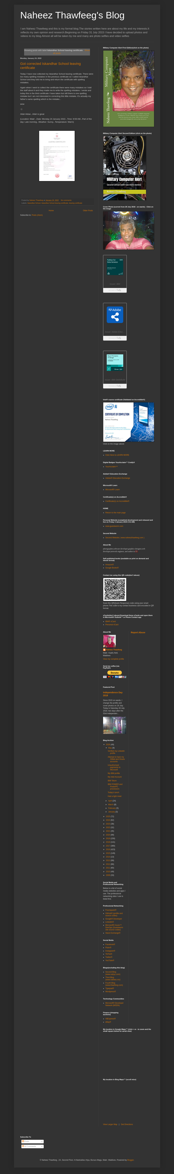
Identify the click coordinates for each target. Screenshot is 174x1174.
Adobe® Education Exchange (117, 478)
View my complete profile (113, 659)
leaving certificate (75, 203)
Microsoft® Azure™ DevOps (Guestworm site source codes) (114, 927)
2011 (108, 868)
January (111, 812)
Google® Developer (113, 919)
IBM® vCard (110, 621)
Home (51, 210)
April (110, 801)
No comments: (66, 200)
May (110, 748)
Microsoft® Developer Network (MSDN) (114, 1004)
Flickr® (108, 947)
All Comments (29, 1146)
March (111, 804)
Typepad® (109, 988)
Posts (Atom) (37, 215)
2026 (108, 744)
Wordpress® (110, 991)
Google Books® (112, 568)
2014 (108, 857)
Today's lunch (113, 792)
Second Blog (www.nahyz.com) (112, 973)
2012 (108, 864)
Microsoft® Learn (112, 489)
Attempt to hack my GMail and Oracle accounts (116, 759)
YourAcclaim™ (111, 467)
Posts (25, 1141)
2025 (108, 816)
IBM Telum (112, 781)
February (112, 808)
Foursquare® (110, 910)
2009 (108, 875)
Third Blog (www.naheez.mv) (112, 978)
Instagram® (110, 951)
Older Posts (88, 210)
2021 (108, 831)
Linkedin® (109, 922)
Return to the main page (115, 513)
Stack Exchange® (113, 933)
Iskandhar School (33, 203)
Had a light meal (114, 796)
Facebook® (110, 944)
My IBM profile (114, 773)
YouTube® (109, 960)
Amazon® (109, 565)
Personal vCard (112, 625)
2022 (108, 827)
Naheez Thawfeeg (114, 650)
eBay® (108, 1022)
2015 (108, 853)
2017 (108, 846)
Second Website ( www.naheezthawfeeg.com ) (124, 538)
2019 (108, 838)
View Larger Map (110, 1124)
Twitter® (108, 957)
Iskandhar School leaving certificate (54, 203)
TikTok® (108, 954)
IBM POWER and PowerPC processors (115, 786)
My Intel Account (115, 777)
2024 (108, 820)
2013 (108, 860)
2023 (108, 824)
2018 (108, 842)
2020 (108, 835)
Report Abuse (138, 632)
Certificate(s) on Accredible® (117, 501)
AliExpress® (110, 1019)
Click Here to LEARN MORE (117, 455)
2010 (108, 871)
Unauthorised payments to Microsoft (114, 767)
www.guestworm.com (114, 526)
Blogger (130, 1160)
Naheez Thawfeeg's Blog (72, 15)
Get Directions (127, 1124)
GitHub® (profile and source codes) (114, 914)
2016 (108, 849)
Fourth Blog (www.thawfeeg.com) (114, 984)
